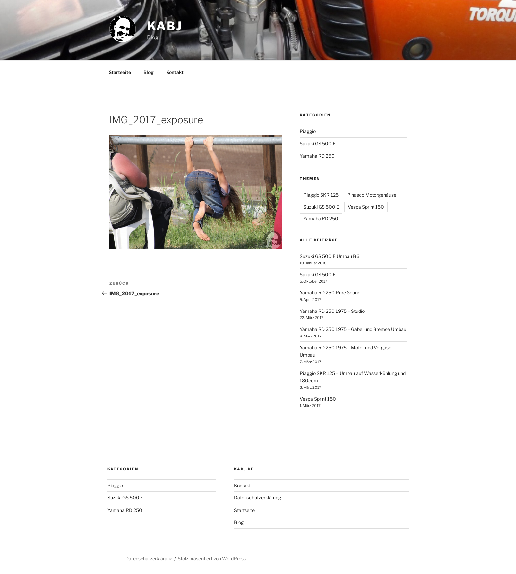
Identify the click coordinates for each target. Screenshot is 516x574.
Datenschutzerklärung (257, 497)
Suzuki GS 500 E (318, 143)
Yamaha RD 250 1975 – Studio (332, 311)
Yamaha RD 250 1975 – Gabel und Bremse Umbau (353, 329)
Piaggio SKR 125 (321, 195)
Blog (148, 72)
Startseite (120, 72)
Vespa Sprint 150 (366, 207)
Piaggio (308, 131)
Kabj (164, 26)
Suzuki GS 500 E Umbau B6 (329, 256)
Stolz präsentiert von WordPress (212, 558)
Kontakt (175, 72)
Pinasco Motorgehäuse (371, 195)
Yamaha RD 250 (317, 156)
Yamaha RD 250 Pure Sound (330, 292)
